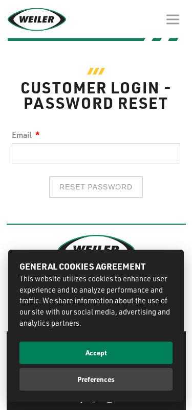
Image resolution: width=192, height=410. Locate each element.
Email (26, 134)
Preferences (96, 379)
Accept (96, 352)
